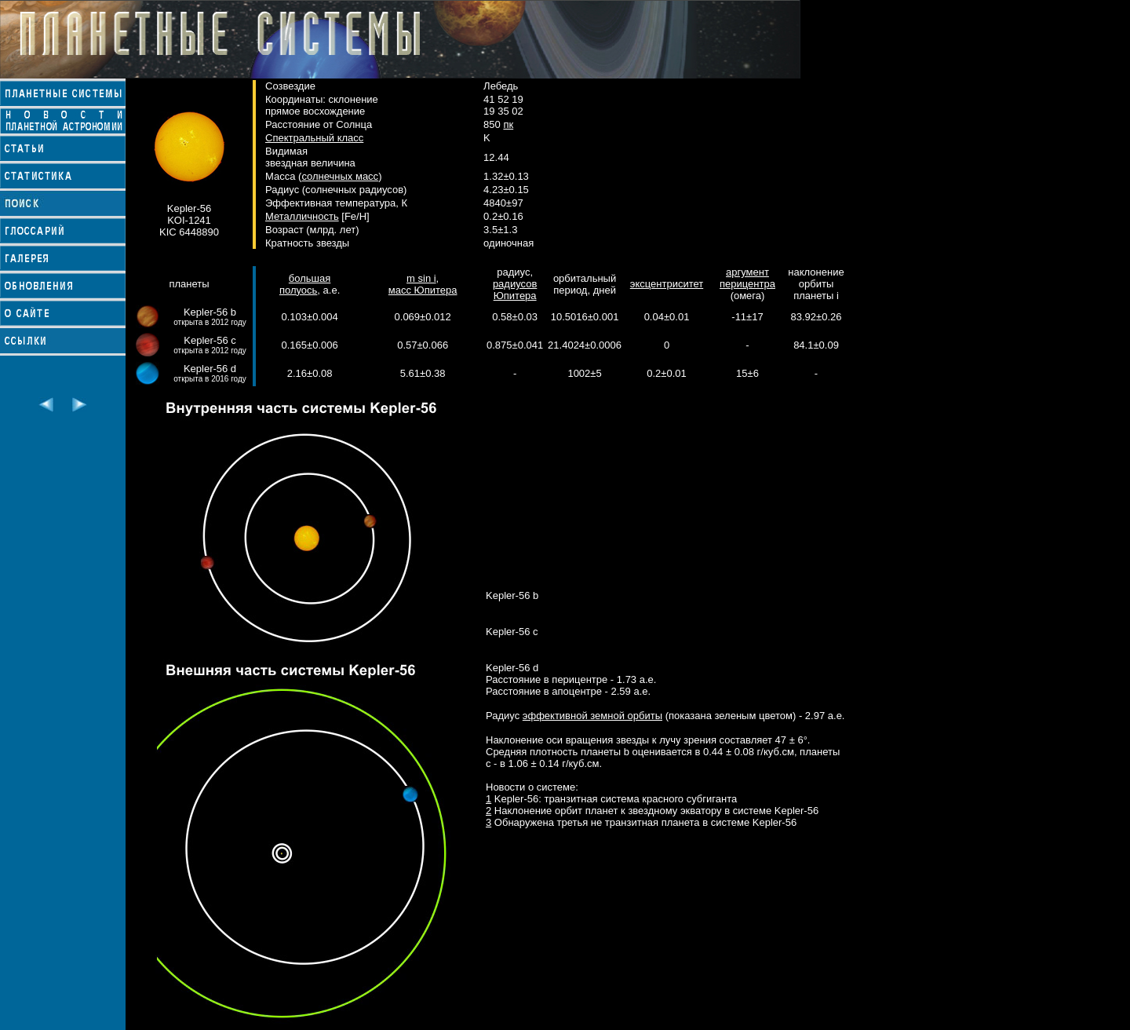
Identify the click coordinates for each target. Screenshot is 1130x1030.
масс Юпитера (422, 290)
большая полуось (304, 284)
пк (508, 124)
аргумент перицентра (747, 278)
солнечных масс (339, 176)
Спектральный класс (314, 138)
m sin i (421, 278)
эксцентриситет (666, 284)
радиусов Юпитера (515, 289)
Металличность (302, 216)
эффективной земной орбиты (592, 715)
